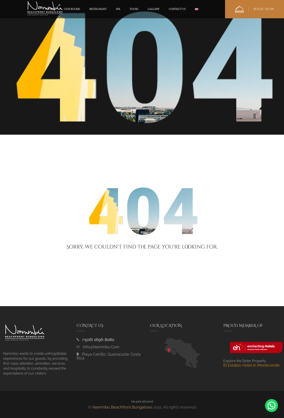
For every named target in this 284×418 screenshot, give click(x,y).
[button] (271, 405)
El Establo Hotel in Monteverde (251, 365)
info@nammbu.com (101, 347)
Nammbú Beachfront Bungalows (123, 407)
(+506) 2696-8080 (98, 339)
